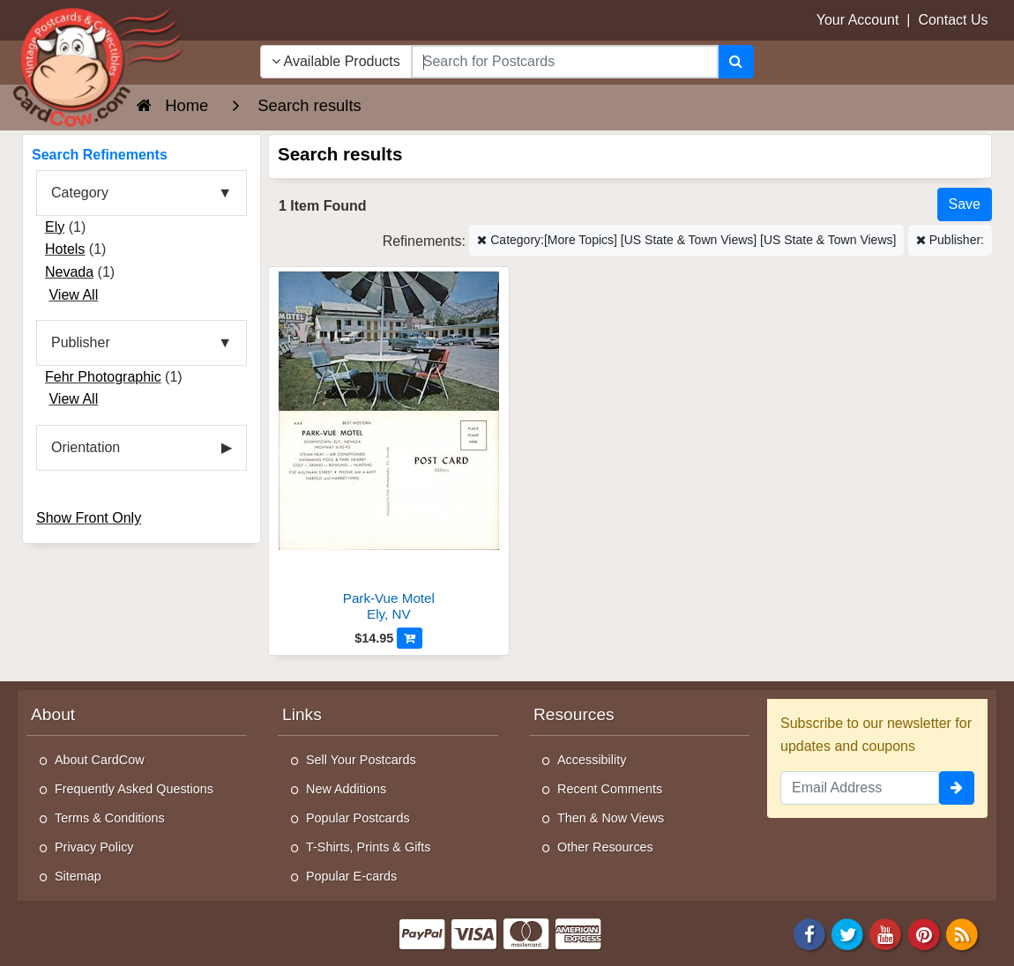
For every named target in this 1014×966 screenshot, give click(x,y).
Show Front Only (88, 517)
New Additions (346, 789)
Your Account (857, 19)
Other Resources (605, 847)
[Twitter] (847, 933)
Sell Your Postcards (361, 760)
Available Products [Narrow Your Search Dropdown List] (336, 61)
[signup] (956, 788)
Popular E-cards (351, 876)
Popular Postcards (358, 818)
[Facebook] (809, 933)
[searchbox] (565, 61)
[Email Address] (859, 788)
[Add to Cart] (409, 638)
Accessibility (591, 760)
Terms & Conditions (110, 818)
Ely (54, 226)
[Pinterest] (924, 933)
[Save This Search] (964, 204)
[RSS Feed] (961, 933)
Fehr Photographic (103, 376)
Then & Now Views (610, 818)
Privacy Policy (94, 847)
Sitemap (78, 876)
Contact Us (953, 19)
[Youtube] (886, 933)
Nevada (69, 271)
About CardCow (100, 760)
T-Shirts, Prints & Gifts (368, 847)
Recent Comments (609, 789)
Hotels (65, 249)
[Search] (736, 61)
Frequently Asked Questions (134, 789)
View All (73, 294)
